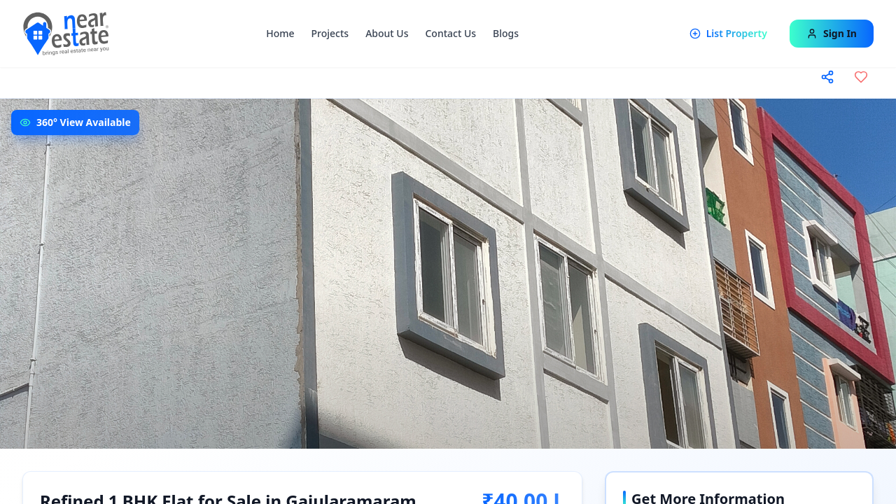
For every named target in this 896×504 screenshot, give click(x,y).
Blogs (506, 33)
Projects (330, 33)
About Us (386, 33)
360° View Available (83, 122)
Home (280, 33)
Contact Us (450, 33)
